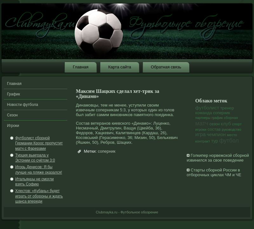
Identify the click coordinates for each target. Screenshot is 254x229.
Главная (80, 67)
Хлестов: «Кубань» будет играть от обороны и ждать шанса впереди (39, 196)
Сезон (12, 115)
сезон (215, 124)
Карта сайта (119, 67)
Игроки (13, 125)
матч (201, 123)
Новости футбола (22, 104)
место (232, 135)
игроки (200, 129)
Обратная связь (166, 67)
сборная (231, 118)
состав (214, 129)
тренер (227, 108)
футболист (207, 107)
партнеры (203, 118)
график (217, 118)
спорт (237, 124)
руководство (231, 129)
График (13, 94)
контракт (202, 141)
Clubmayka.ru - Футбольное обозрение (127, 212)
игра (200, 134)
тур (214, 140)
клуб (226, 123)
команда (203, 112)
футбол (228, 140)
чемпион (216, 134)
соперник (107, 151)
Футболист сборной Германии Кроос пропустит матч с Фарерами (39, 143)
